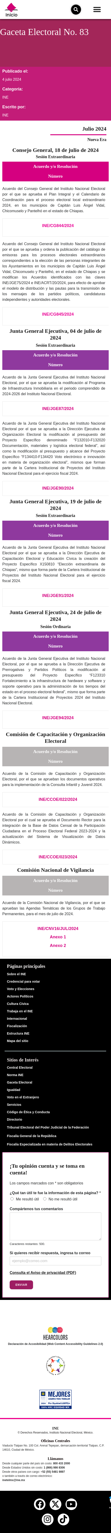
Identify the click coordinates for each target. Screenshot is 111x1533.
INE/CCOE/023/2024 (58, 857)
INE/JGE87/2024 (58, 408)
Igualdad (13, 1090)
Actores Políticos (20, 996)
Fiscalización (17, 1026)
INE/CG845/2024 (58, 314)
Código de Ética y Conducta (28, 1112)
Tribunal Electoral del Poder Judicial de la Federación (48, 1127)
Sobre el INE (16, 974)
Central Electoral (20, 1067)
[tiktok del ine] (63, 1519)
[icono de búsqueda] (76, 9)
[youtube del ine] (71, 1504)
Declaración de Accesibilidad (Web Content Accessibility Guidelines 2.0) (55, 1344)
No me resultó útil (63, 1199)
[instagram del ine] (47, 1519)
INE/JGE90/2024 (58, 488)
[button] (97, 9)
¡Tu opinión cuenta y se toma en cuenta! (47, 1169)
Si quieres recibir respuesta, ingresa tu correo (50, 1253)
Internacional (17, 1018)
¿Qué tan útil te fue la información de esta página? (55, 1193)
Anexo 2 (58, 945)
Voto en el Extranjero (23, 1097)
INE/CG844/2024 (58, 225)
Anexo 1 (58, 937)
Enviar (21, 1284)
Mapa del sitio (17, 1041)
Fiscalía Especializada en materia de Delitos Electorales (49, 1144)
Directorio (14, 1119)
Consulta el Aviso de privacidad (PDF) (43, 1273)
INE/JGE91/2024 (58, 595)
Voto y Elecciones (20, 989)
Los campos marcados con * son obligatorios (46, 1183)
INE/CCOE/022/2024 (58, 799)
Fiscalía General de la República (31, 1136)
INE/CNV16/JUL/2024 (57, 928)
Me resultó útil (27, 1199)
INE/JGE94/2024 (58, 717)
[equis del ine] (55, 1504)
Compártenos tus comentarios (36, 1209)
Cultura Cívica (18, 1004)
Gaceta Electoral (19, 1082)
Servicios (14, 1104)
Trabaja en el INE (20, 1011)
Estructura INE (18, 1033)
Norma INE (15, 1075)
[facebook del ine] (39, 1504)
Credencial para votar (23, 981)
